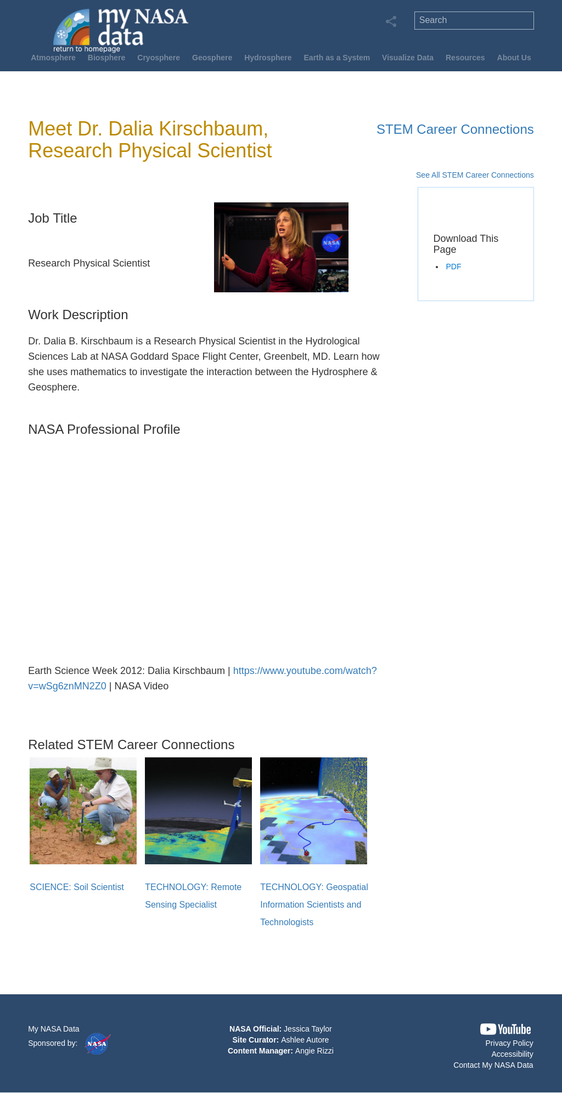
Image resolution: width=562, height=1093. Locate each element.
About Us (514, 57)
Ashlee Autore (305, 1039)
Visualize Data (408, 57)
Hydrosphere (267, 57)
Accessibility (512, 1054)
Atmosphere (53, 57)
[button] (505, 1029)
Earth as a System (337, 57)
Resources (465, 57)
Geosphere (212, 57)
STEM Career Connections (455, 129)
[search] (474, 21)
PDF (453, 266)
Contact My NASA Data (493, 1065)
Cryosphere (158, 57)
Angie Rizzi (314, 1050)
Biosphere (106, 57)
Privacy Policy (509, 1043)
